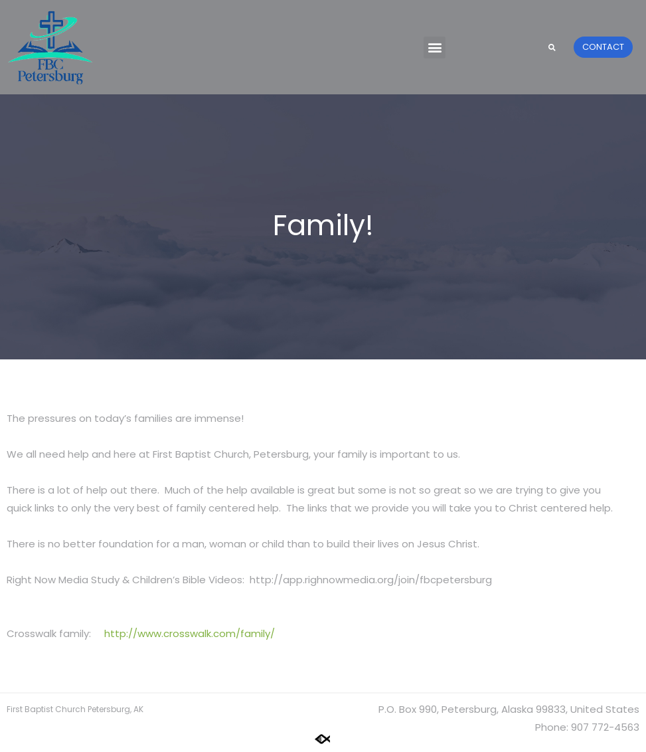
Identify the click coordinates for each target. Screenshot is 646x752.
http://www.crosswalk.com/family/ (189, 633)
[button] (434, 47)
